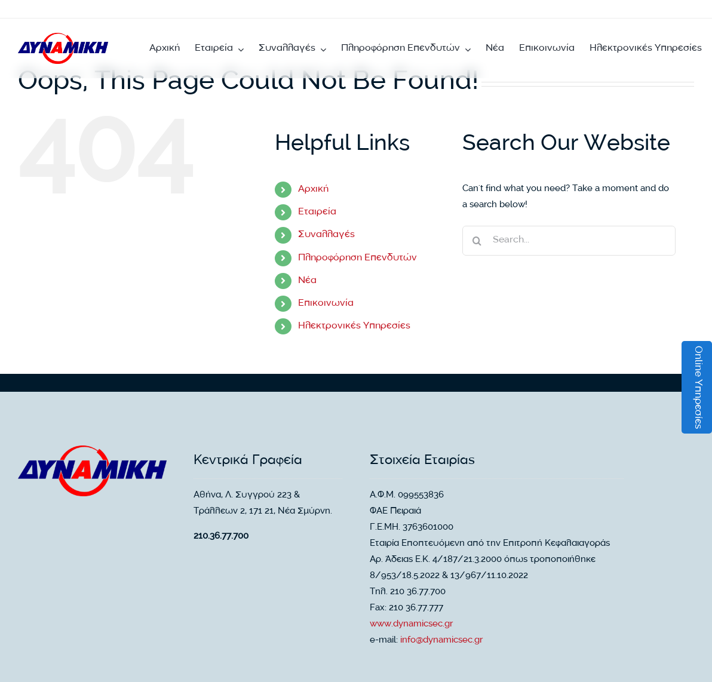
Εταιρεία (317, 212)
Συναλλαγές (326, 235)
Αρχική (313, 189)
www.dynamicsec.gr (411, 624)
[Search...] (569, 241)
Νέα (307, 281)
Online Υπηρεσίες (697, 387)
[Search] (477, 241)
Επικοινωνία (326, 303)
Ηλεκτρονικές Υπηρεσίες (354, 326)
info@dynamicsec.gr (441, 640)
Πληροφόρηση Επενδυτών (357, 258)
